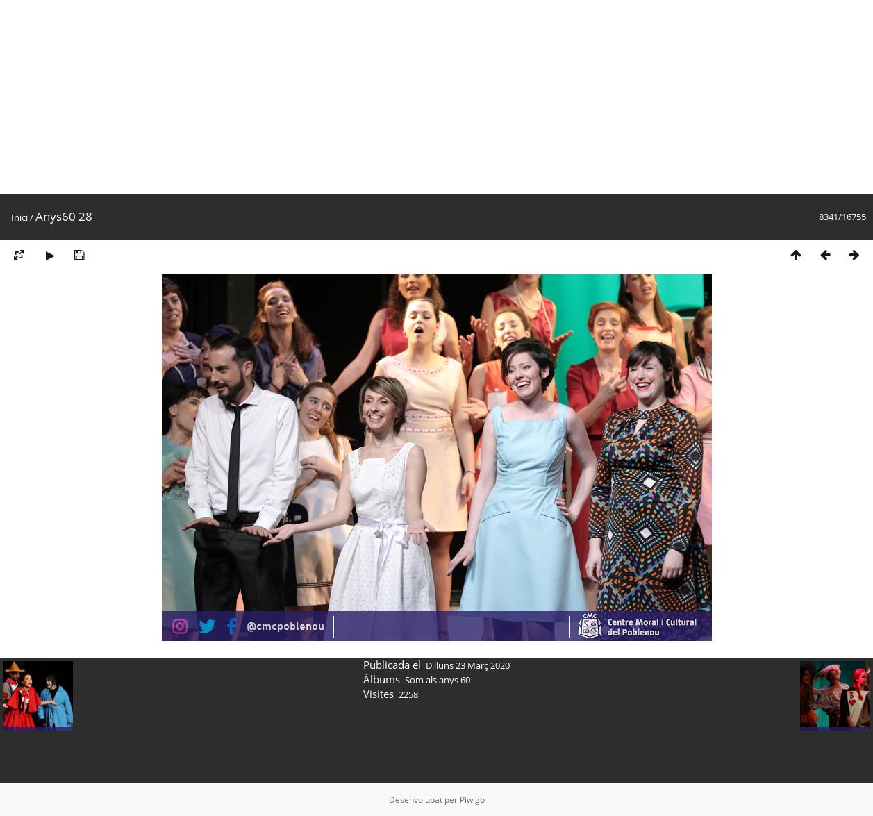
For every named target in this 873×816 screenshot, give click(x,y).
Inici (19, 217)
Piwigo (472, 800)
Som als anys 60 (437, 680)
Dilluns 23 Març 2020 (468, 665)
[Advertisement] (416, 97)
